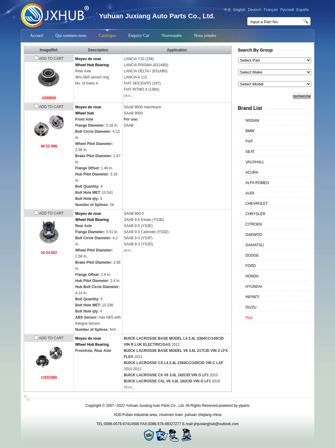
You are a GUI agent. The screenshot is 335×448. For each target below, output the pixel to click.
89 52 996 (49, 146)
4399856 (49, 98)
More (128, 387)
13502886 (49, 377)
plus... (129, 95)
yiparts (244, 405)
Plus (248, 318)
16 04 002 (49, 253)
